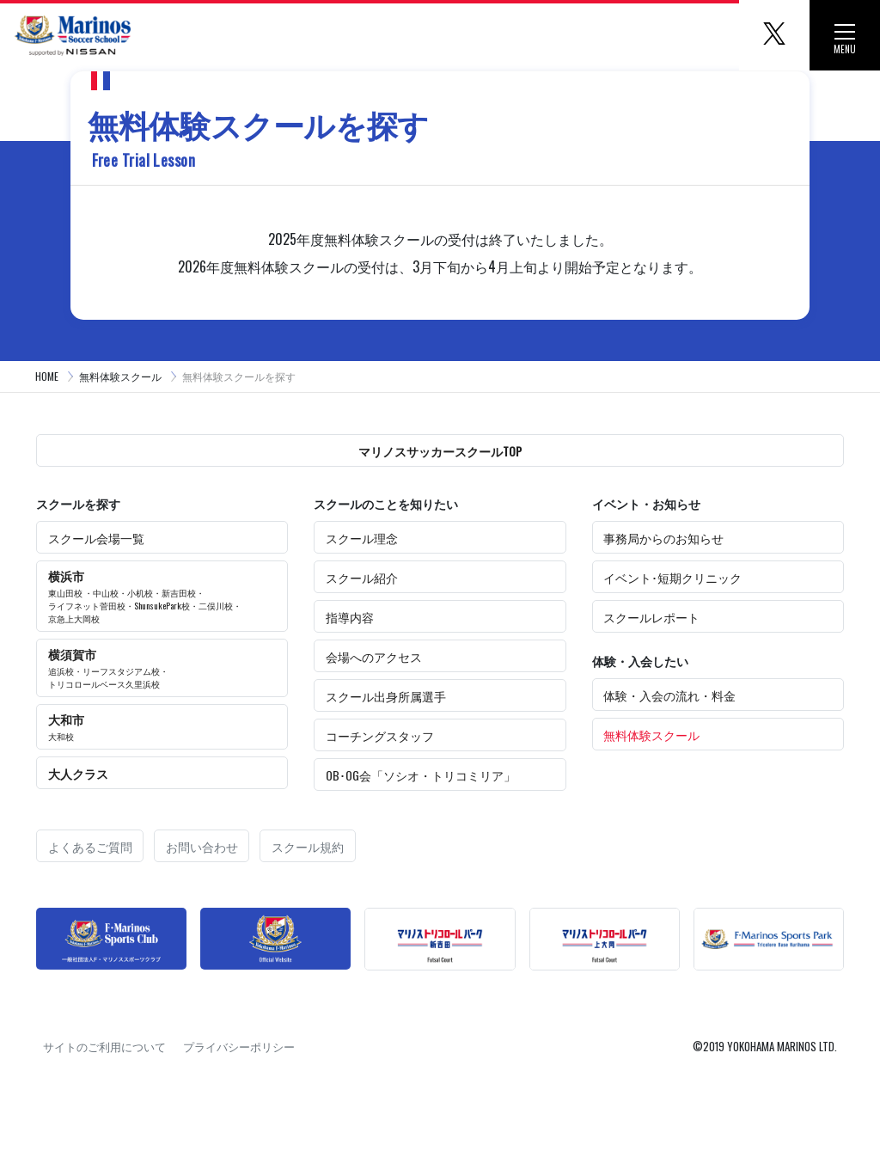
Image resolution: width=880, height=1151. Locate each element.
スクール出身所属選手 (386, 696)
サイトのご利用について (104, 1046)
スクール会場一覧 (96, 538)
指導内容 (350, 617)
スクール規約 (308, 846)
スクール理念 (362, 538)
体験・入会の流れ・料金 (669, 695)
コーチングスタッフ (380, 735)
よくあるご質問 (90, 846)
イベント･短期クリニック (672, 577)
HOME (46, 376)
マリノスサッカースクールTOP (440, 451)
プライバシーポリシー (239, 1046)
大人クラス (78, 773)
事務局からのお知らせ (663, 538)
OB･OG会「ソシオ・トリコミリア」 (421, 775)
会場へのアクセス (374, 656)
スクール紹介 (362, 577)
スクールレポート (651, 617)
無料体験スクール (120, 376)
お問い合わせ (202, 846)
